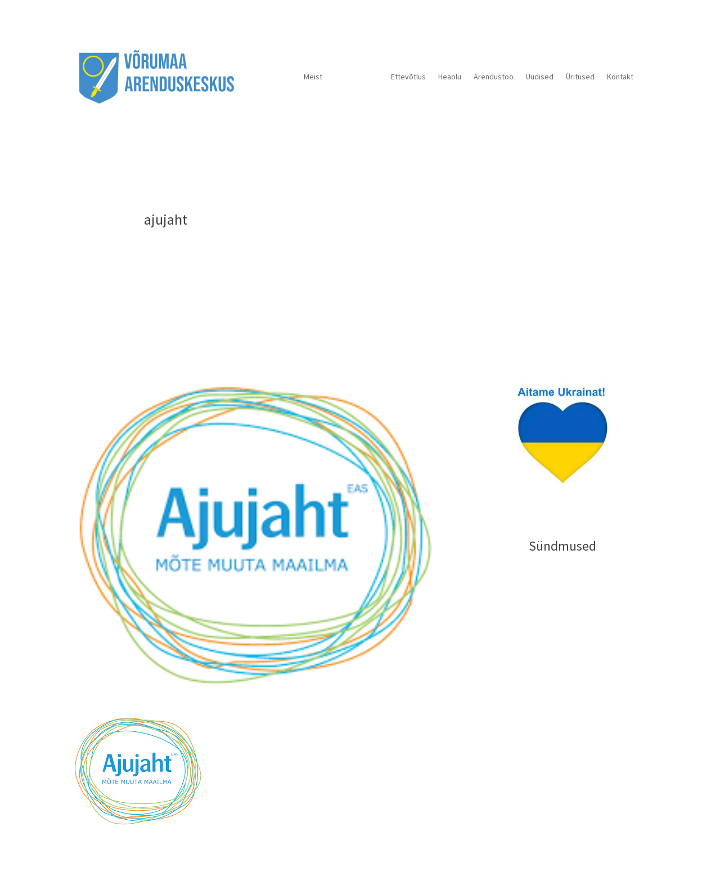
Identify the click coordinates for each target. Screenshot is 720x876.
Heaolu (449, 76)
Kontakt (620, 76)
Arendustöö (494, 76)
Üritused (580, 76)
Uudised (540, 76)
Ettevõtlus (408, 76)
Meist (313, 76)
